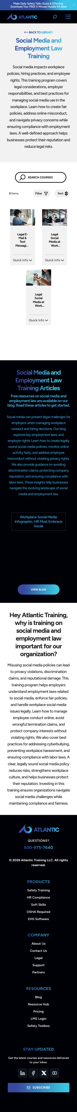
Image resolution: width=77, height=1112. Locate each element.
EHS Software (38, 919)
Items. (14, 193)
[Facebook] (33, 1073)
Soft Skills (38, 905)
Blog (38, 997)
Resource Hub (38, 1004)
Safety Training (38, 890)
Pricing (38, 1011)
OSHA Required (38, 912)
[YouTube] (54, 1073)
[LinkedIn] (22, 1073)
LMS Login (38, 1019)
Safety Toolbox (38, 1026)
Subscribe (38, 1087)
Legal (38, 958)
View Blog (38, 589)
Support (38, 965)
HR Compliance (38, 897)
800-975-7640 (38, 847)
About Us (39, 943)
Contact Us (38, 951)
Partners (38, 972)
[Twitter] (43, 1073)
